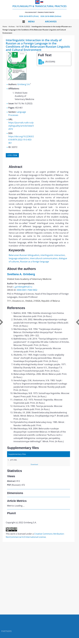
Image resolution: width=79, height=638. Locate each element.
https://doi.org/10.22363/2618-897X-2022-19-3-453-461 (21, 139)
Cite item (12, 155)
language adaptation (19, 258)
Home (5, 26)
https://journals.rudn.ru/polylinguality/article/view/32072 (21, 125)
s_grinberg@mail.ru (22, 286)
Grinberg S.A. (23, 84)
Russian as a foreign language (34, 261)
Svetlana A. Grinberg (21, 274)
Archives (51, 22)
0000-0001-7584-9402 (27, 290)
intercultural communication (44, 258)
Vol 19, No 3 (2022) (23, 26)
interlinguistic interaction (52, 255)
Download (34, 464)
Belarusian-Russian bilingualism (24, 255)
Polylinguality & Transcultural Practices (39, 9)
